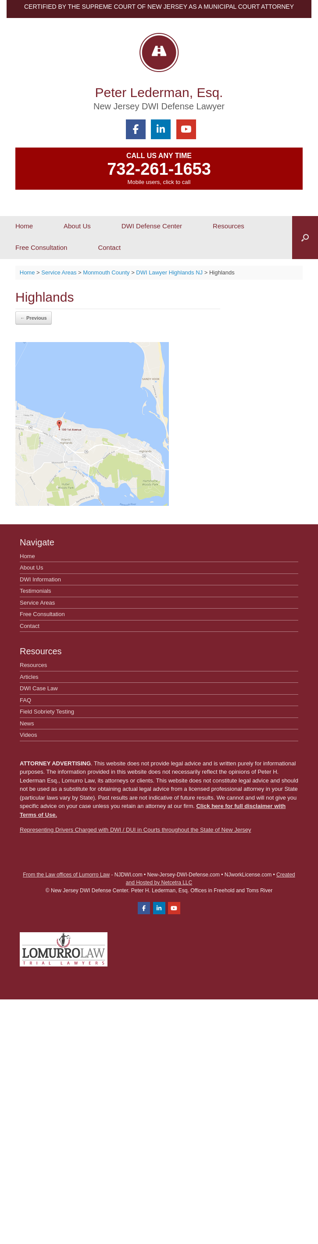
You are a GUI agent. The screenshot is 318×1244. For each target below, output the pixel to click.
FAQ (25, 700)
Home (24, 226)
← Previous (33, 318)
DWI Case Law (39, 688)
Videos (28, 735)
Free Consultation (41, 247)
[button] (305, 237)
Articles (29, 677)
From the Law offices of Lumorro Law (66, 875)
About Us (77, 226)
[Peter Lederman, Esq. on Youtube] (186, 129)
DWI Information (40, 579)
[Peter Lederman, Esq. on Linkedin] (161, 129)
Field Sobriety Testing (47, 711)
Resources (228, 226)
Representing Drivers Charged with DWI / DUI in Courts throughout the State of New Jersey (135, 829)
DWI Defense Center (151, 226)
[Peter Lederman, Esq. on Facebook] (136, 129)
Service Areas (37, 602)
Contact (109, 247)
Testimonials (35, 591)
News (27, 723)
